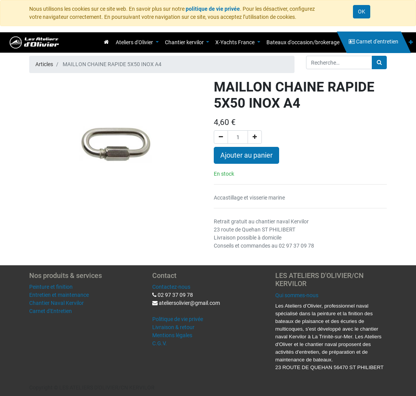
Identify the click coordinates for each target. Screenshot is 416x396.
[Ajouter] (255, 137)
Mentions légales (172, 335)
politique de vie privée (213, 9)
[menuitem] (106, 42)
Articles (44, 64)
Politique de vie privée (177, 319)
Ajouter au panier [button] (246, 155)
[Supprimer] (221, 137)
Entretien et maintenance (59, 295)
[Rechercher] (379, 62)
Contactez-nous (171, 287)
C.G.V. (159, 343)
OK (361, 11)
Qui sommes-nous (296, 295)
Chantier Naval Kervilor (56, 303)
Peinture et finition (51, 287)
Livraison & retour (173, 327)
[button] (411, 42)
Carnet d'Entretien (50, 311)
